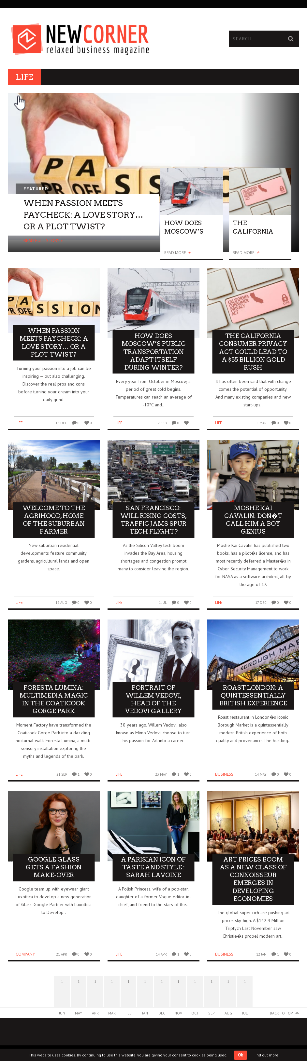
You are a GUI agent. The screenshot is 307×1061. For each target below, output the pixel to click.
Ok (240, 1055)
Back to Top (281, 1013)
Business (224, 774)
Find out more (266, 1055)
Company (25, 954)
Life (19, 423)
